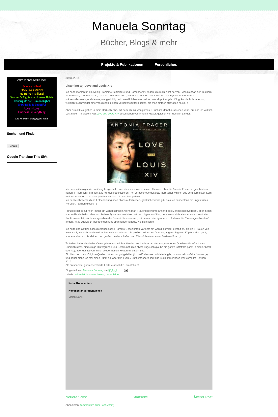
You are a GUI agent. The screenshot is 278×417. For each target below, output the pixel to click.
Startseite (140, 397)
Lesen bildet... (113, 274)
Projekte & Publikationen (122, 65)
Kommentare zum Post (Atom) (96, 404)
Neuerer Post (76, 397)
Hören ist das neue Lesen (89, 274)
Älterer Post (203, 397)
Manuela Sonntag (139, 26)
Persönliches (166, 65)
